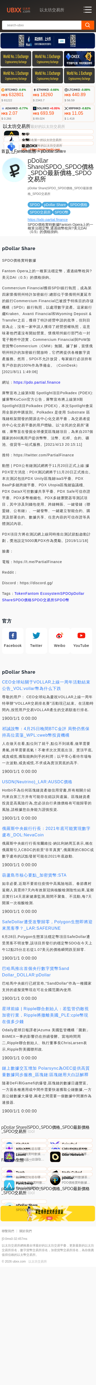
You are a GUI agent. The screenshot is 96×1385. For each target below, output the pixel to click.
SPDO (65, 632)
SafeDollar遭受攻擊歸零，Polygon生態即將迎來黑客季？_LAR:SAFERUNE (47, 963)
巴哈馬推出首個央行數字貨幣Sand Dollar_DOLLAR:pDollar (35, 1009)
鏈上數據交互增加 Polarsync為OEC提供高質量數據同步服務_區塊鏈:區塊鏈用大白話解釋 (46, 1109)
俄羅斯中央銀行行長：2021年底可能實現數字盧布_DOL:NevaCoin (46, 869)
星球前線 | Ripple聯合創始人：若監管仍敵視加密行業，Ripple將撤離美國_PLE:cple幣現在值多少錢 (45, 1053)
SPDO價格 (22, 638)
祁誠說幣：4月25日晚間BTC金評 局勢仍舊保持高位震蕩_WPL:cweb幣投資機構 (46, 770)
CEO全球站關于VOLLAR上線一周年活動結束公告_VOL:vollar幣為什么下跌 (46, 723)
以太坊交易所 (37, 1379)
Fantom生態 (25, 189)
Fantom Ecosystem (42, 632)
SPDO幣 (62, 638)
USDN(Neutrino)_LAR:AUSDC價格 (37, 820)
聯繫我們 (8, 1349)
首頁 (5, 189)
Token (20, 632)
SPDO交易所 (43, 638)
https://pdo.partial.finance (48, 258)
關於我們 (25, 1349)
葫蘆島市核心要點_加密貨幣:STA (34, 913)
